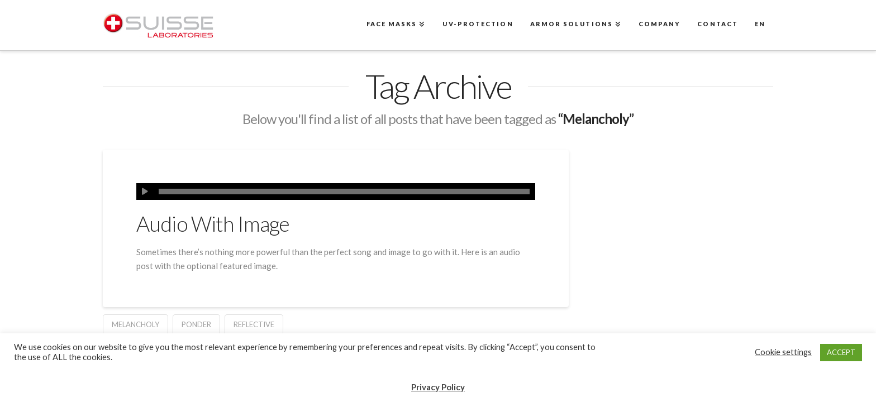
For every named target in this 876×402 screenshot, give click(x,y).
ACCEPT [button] (841, 352)
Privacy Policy (438, 387)
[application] (335, 191)
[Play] (144, 191)
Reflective (254, 324)
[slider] (344, 191)
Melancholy (135, 324)
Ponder (196, 324)
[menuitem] (759, 25)
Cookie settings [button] (783, 352)
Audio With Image (212, 223)
